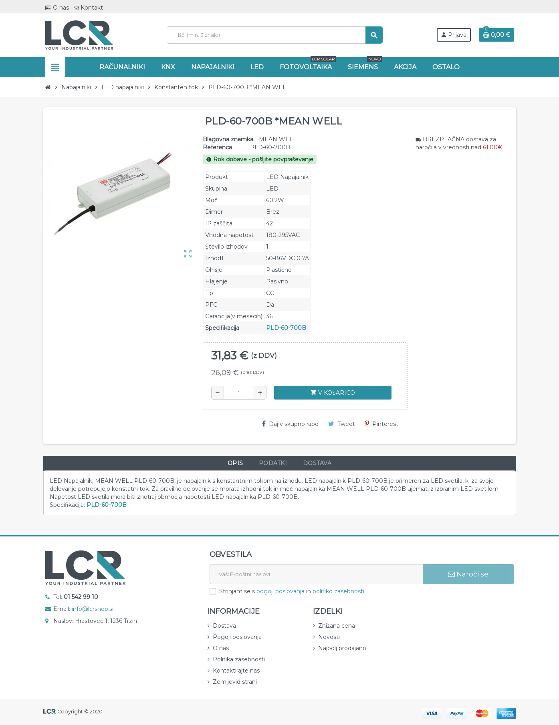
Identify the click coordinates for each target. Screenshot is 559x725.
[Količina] (239, 392)
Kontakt (88, 7)
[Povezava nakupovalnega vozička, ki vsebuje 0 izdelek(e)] (496, 35)
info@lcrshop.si (92, 609)
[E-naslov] (316, 574)
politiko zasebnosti (338, 591)
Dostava (224, 625)
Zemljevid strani (235, 681)
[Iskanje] (274, 35)
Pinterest (381, 424)
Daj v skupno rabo (290, 424)
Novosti (329, 637)
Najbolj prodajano (342, 648)
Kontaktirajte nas (236, 670)
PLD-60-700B (286, 327)
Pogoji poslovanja (237, 637)
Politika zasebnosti (239, 659)
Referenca (217, 147)
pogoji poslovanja (280, 591)
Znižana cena (336, 625)
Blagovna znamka (228, 139)
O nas (57, 7)
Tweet (341, 424)
